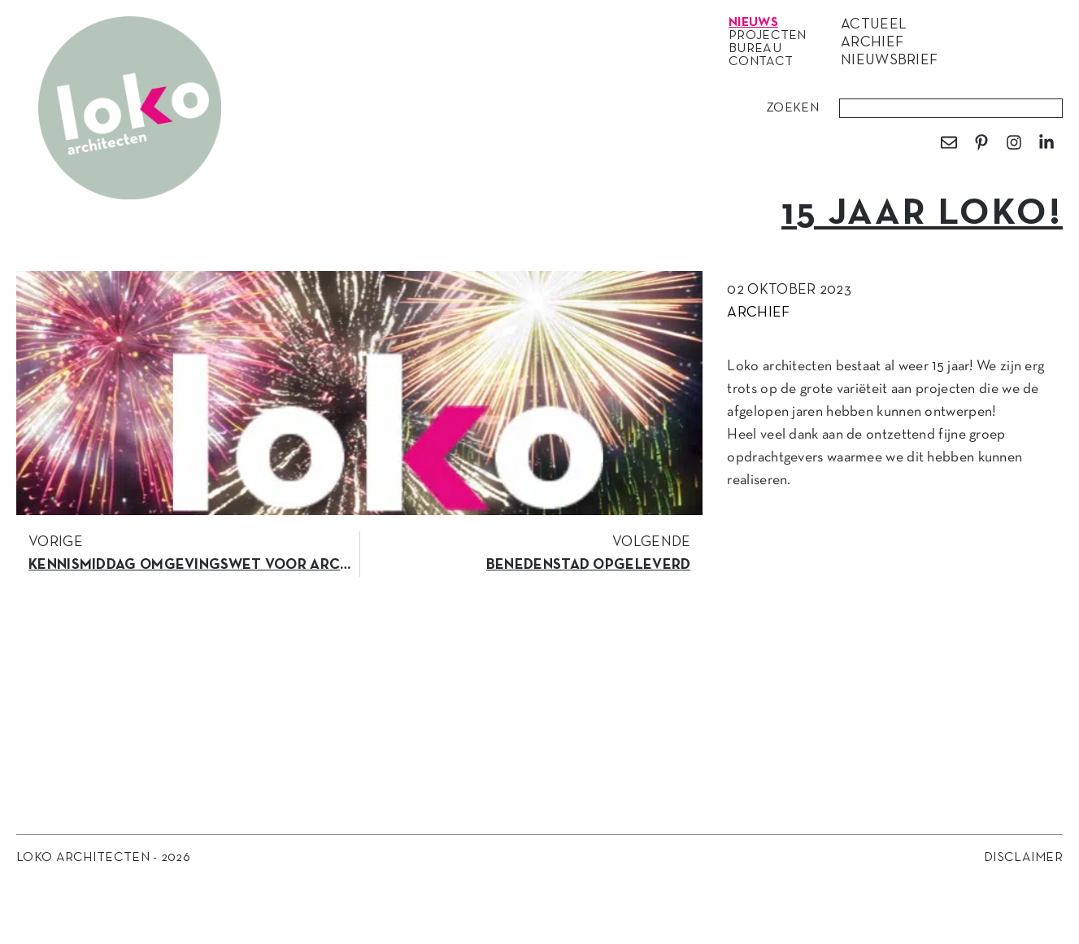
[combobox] (951, 108)
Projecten (772, 35)
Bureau (759, 48)
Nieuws (757, 22)
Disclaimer (1023, 857)
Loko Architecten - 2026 (103, 857)
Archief (758, 313)
